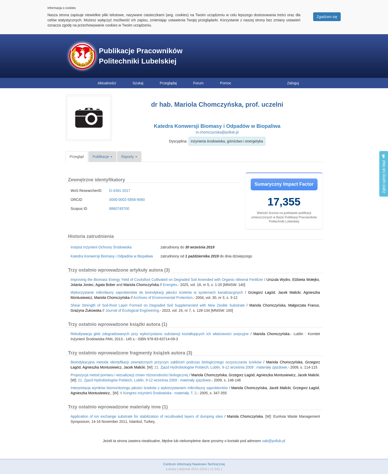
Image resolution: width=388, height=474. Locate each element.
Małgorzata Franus (303, 305)
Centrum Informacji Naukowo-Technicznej (194, 464)
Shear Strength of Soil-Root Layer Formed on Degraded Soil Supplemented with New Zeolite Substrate (158, 305)
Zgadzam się (327, 17)
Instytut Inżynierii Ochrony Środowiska (101, 247)
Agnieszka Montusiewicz (102, 367)
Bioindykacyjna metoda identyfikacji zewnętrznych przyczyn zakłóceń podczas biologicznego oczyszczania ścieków (166, 362)
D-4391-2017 (119, 191)
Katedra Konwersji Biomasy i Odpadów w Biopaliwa (217, 126)
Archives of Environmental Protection (163, 298)
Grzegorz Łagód (261, 292)
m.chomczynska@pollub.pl (217, 132)
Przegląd (77, 157)
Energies (170, 285)
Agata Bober (105, 285)
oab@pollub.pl (273, 441)
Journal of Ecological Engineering (132, 310)
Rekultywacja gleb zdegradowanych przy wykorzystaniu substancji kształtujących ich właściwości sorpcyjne (160, 334)
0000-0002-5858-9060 (127, 200)
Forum (198, 83)
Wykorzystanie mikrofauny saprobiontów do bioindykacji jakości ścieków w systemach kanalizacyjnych (157, 292)
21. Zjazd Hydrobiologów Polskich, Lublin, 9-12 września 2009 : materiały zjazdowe (221, 367)
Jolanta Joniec (82, 285)
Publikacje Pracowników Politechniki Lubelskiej (141, 56)
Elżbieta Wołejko (305, 280)
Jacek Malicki (289, 292)
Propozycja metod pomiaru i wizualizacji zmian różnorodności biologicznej (129, 375)
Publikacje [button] (103, 157)
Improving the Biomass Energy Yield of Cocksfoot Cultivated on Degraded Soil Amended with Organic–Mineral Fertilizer (167, 280)
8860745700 (119, 209)
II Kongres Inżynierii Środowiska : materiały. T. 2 (158, 393)
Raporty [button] (129, 157)
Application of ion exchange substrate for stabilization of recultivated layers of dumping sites (147, 416)
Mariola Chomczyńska (141, 285)
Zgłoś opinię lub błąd (384, 173)
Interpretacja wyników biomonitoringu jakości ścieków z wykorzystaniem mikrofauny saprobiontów (149, 388)
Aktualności (107, 83)
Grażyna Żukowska (86, 310)
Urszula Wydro (278, 280)
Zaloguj (293, 83)
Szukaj (137, 83)
